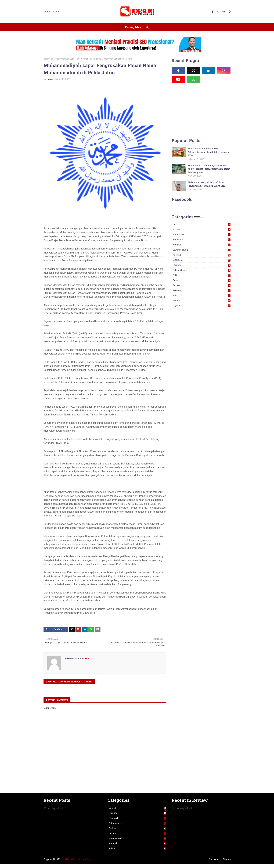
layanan (201, 305)
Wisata (201, 300)
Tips (201, 295)
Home (47, 11)
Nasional (201, 255)
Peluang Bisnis (201, 270)
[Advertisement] (198, 110)
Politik (201, 275)
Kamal (50, 79)
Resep (201, 280)
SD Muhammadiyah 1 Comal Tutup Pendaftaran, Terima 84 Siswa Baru (206, 184)
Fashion (138, 828)
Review (201, 285)
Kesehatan (201, 239)
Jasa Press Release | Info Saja (75, 859)
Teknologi (201, 290)
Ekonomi (138, 813)
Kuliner (138, 848)
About (56, 11)
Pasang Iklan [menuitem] (133, 27)
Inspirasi (201, 229)
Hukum (138, 833)
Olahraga (201, 260)
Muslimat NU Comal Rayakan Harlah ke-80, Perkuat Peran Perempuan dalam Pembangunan (209, 169)
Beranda (48, 59)
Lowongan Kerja (201, 250)
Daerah (138, 808)
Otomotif (201, 265)
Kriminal (201, 245)
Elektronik (138, 818)
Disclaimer (214, 859)
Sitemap (226, 859)
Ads (201, 224)
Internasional (201, 234)
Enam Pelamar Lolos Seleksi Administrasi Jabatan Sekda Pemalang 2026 (208, 152)
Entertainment (138, 823)
